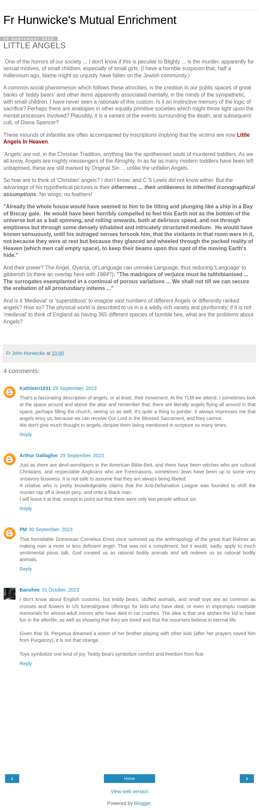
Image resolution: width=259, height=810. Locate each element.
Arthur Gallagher (39, 455)
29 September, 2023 (75, 388)
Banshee (30, 590)
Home (129, 778)
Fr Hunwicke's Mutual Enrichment (89, 20)
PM (23, 529)
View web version (129, 791)
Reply (26, 434)
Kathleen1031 (35, 388)
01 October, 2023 (60, 590)
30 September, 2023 (51, 529)
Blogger (142, 803)
